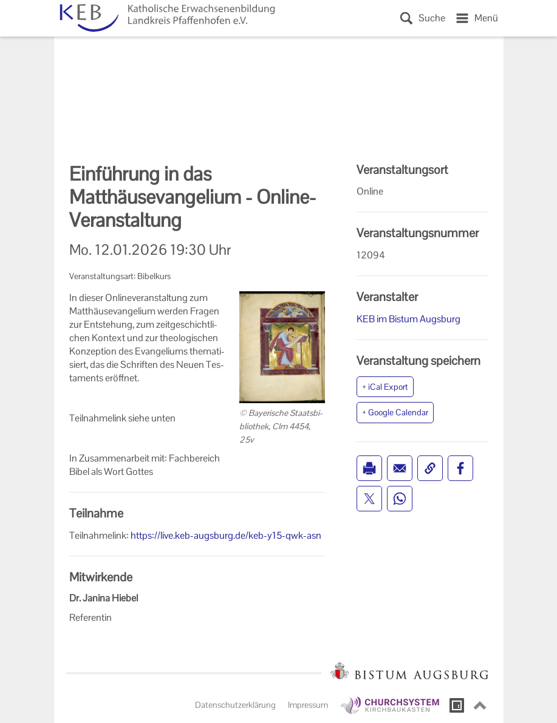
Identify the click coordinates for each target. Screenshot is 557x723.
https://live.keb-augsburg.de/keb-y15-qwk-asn (226, 535)
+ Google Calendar (395, 412)
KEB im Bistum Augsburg (408, 319)
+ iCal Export (385, 386)
